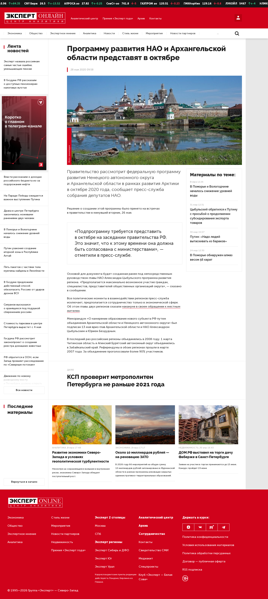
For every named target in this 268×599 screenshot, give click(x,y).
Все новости (24, 390)
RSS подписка (192, 569)
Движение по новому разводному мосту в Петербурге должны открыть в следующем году (23, 381)
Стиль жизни (130, 33)
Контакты (155, 18)
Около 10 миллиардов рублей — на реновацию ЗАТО (142, 454)
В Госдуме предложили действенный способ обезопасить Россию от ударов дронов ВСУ (24, 288)
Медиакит (146, 558)
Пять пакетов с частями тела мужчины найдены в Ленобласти (24, 268)
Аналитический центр (84, 18)
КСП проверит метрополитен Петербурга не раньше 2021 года (116, 380)
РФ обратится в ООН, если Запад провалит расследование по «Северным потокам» (24, 361)
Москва (100, 525)
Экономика (14, 33)
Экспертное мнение (63, 33)
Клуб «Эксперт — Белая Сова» (155, 577)
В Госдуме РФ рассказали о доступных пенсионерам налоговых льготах (20, 84)
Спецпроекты (148, 566)
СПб (98, 534)
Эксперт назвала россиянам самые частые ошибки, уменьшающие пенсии (22, 65)
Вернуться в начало (24, 481)
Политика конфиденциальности (205, 537)
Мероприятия (154, 33)
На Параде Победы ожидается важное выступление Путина (23, 197)
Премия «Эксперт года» (118, 18)
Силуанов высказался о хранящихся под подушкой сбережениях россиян (22, 308)
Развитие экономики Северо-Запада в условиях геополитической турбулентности (80, 456)
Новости (109, 33)
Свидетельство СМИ (154, 550)
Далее (70, 369)
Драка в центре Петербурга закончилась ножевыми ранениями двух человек (21, 214)
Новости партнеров (182, 33)
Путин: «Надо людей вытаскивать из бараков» (208, 239)
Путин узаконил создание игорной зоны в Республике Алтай (21, 252)
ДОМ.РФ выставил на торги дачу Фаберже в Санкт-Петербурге (206, 454)
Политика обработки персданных (206, 553)
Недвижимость (188, 447)
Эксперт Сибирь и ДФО (112, 550)
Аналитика (89, 33)
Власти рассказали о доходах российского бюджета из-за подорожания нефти (23, 180)
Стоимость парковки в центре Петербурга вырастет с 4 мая (23, 325)
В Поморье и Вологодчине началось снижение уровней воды (21, 233)
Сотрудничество (152, 534)
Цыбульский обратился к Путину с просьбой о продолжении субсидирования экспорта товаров (213, 216)
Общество (36, 33)
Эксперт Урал (104, 566)
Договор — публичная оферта (203, 561)
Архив (141, 18)
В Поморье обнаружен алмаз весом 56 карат (211, 257)
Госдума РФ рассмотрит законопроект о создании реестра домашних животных (22, 342)
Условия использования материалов (208, 545)
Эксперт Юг (103, 558)
